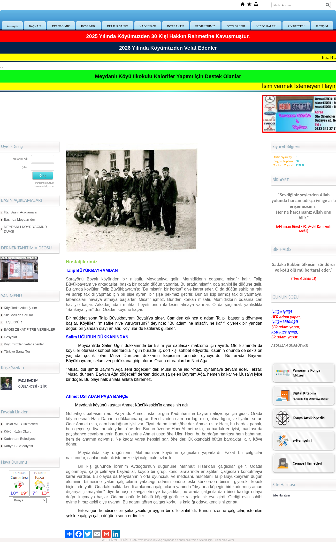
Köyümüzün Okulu (17, 431)
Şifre (25, 167)
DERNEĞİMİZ (61, 26)
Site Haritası (281, 495)
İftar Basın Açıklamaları (21, 212)
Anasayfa (12, 26)
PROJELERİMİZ (205, 26)
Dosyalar (10, 337)
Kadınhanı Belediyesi (19, 439)
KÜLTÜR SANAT (117, 26)
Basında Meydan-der (19, 219)
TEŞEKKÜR (13, 322)
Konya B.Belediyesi (18, 446)
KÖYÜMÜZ (88, 26)
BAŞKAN (35, 26)
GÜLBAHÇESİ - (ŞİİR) (32, 386)
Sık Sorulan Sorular (18, 315)
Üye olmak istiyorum (43, 186)
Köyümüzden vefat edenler (24, 344)
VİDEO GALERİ (266, 26)
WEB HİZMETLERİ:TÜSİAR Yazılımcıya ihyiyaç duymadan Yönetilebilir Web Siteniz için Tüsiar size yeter (168, 539)
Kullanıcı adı (20, 159)
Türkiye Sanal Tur (17, 351)
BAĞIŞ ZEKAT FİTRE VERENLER (29, 329)
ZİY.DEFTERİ (296, 26)
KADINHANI (148, 26)
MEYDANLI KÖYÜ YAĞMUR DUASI (25, 229)
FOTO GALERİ (236, 26)
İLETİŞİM (322, 26)
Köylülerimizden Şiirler (20, 308)
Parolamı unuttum (44, 182)
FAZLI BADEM (28, 380)
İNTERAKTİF (175, 26)
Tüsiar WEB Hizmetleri (21, 424)
